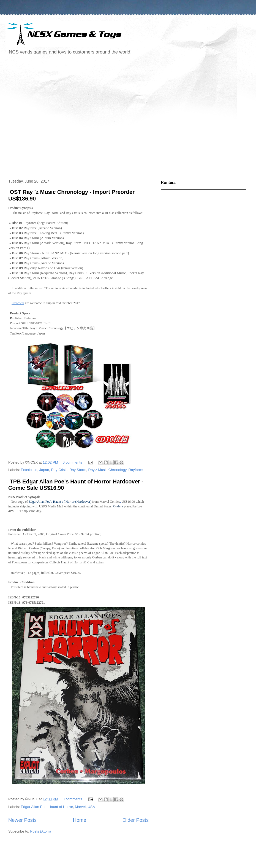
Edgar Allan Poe (34, 807)
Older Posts (135, 820)
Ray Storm (77, 470)
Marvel (80, 807)
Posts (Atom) (40, 831)
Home (79, 820)
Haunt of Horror (60, 807)
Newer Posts (22, 820)
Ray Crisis (59, 470)
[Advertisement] (51, 117)
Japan (44, 470)
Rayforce (136, 470)
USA (91, 807)
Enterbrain (29, 470)
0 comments (72, 462)
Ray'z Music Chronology (107, 470)
